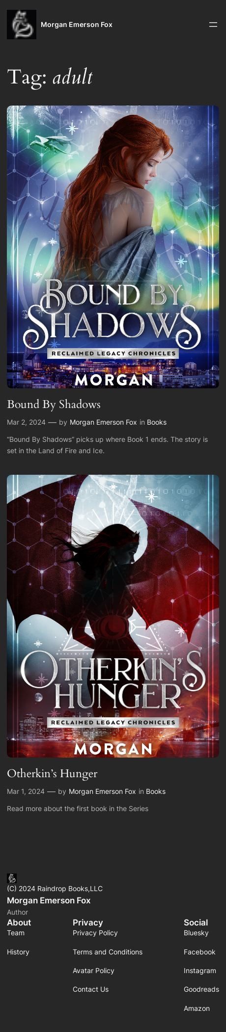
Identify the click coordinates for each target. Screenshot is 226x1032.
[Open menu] (213, 24)
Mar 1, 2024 (26, 791)
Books (157, 422)
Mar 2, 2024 (26, 422)
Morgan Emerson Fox (77, 24)
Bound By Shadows (54, 404)
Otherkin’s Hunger (52, 773)
